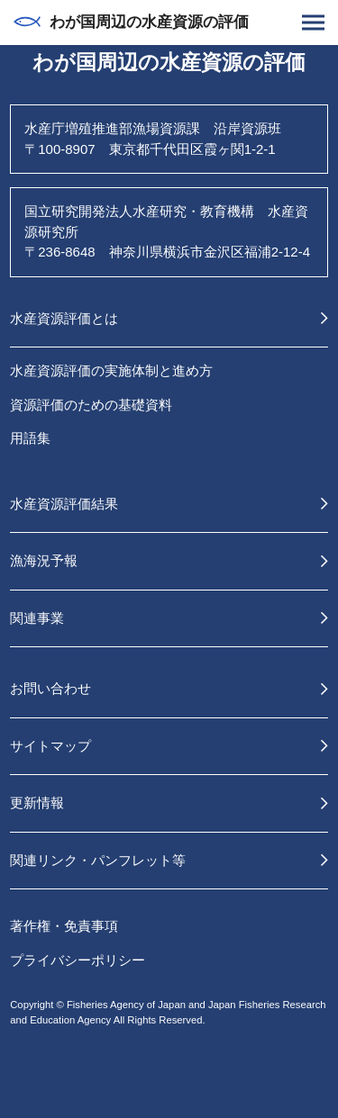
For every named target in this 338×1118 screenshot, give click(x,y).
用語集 (30, 438)
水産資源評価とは (64, 318)
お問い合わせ (50, 688)
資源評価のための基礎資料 (91, 404)
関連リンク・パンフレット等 (98, 860)
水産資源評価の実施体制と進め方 (111, 370)
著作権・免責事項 (64, 925)
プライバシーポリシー (77, 960)
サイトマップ (50, 745)
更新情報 (37, 802)
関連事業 (37, 618)
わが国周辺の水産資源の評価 (131, 22)
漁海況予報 (44, 560)
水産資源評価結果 (64, 503)
